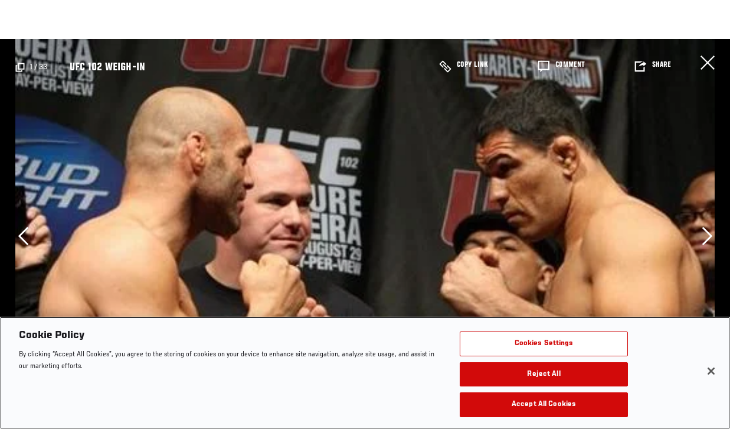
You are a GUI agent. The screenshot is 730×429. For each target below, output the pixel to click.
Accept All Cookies (544, 404)
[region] (365, 373)
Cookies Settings (544, 343)
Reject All (543, 374)
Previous (23, 235)
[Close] (711, 371)
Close (707, 63)
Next (707, 235)
